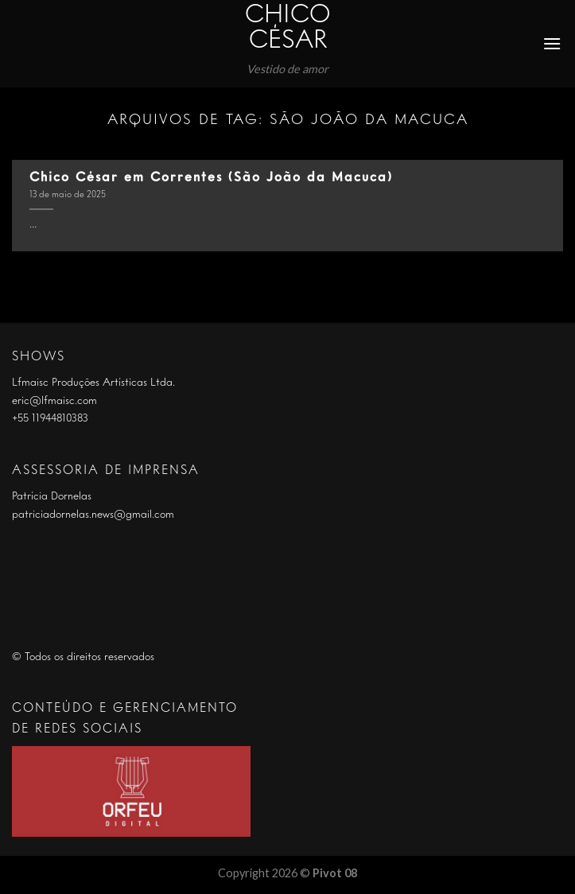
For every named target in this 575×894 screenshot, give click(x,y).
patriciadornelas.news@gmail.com (93, 514)
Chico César (288, 28)
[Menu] (552, 43)
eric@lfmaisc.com (54, 400)
